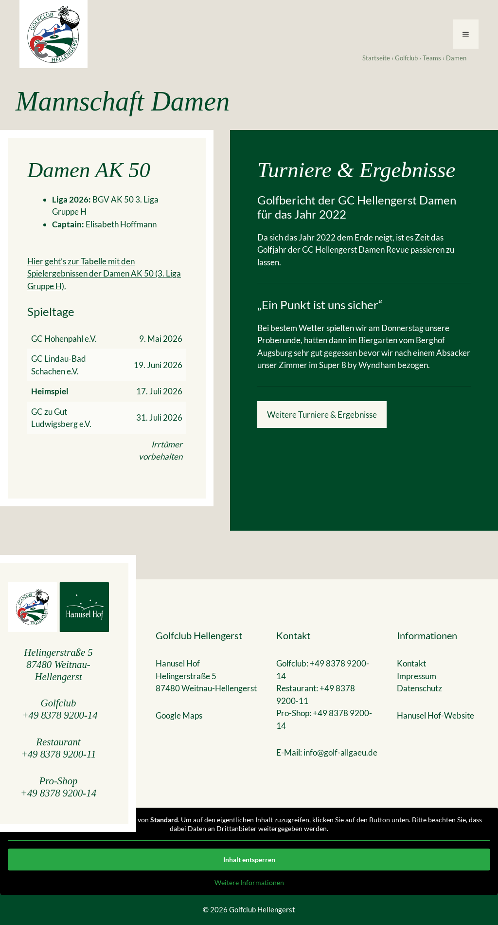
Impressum (416, 676)
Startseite (376, 58)
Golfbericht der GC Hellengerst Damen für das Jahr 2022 (356, 207)
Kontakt (411, 663)
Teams (432, 58)
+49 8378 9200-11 (58, 753)
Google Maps (179, 715)
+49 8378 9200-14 (60, 715)
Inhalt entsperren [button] (249, 859)
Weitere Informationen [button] (249, 882)
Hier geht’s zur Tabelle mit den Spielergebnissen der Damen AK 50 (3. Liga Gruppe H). (104, 273)
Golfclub (406, 58)
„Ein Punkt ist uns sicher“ (320, 305)
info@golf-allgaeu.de (340, 752)
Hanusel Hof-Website (435, 715)
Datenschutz (419, 688)
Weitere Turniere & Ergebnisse (322, 414)
